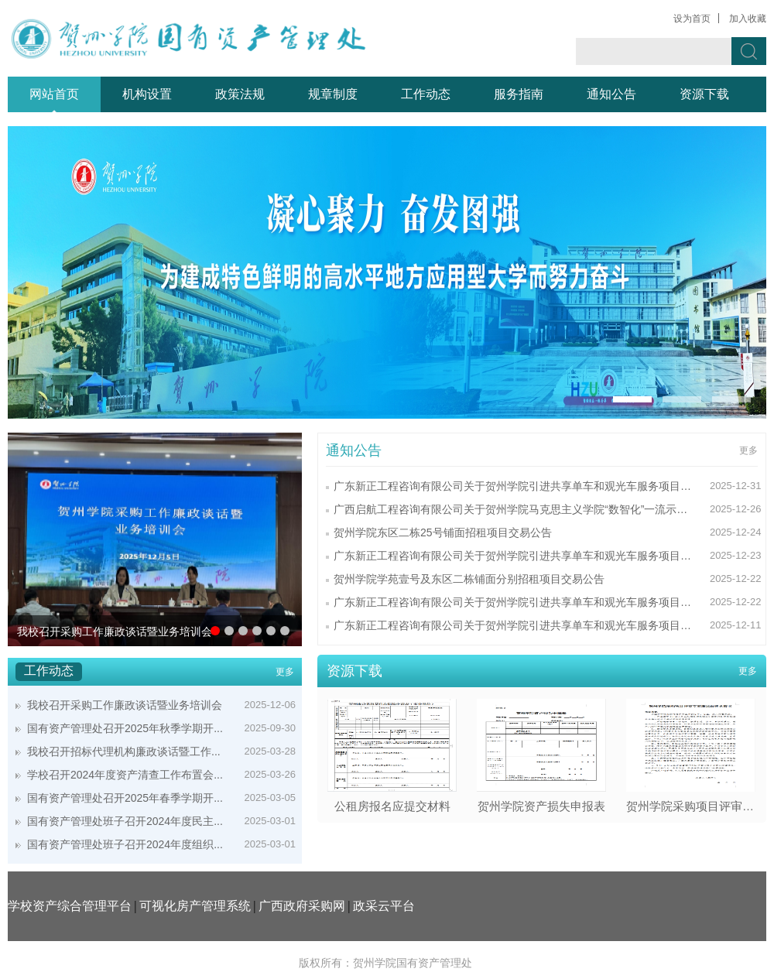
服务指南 (518, 94)
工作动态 (425, 94)
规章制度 (333, 94)
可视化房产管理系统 (195, 905)
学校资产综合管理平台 (70, 905)
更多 (285, 671)
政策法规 (240, 94)
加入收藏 (747, 18)
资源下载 (704, 94)
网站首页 (54, 94)
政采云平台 (384, 905)
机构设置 (147, 94)
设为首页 (692, 18)
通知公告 (611, 94)
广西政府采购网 (302, 905)
